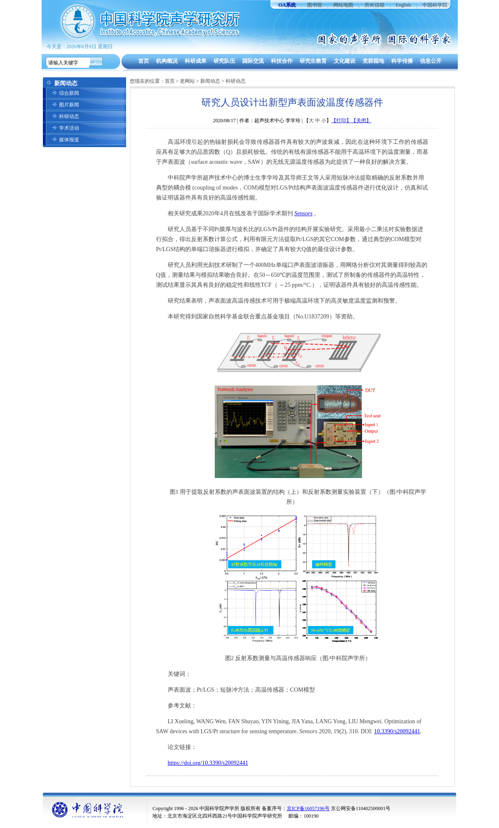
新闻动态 (210, 81)
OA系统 (287, 5)
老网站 (187, 81)
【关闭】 (361, 120)
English (403, 5)
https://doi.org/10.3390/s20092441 (208, 763)
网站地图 (343, 5)
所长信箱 (375, 5)
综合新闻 (69, 93)
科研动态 (69, 116)
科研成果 (195, 61)
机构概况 (167, 61)
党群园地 (373, 61)
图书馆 (314, 5)
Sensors (303, 213)
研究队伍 (224, 61)
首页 (143, 61)
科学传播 (402, 61)
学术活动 (69, 128)
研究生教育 (313, 61)
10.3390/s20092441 (397, 731)
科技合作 (282, 61)
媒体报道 (69, 140)
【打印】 (341, 120)
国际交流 (253, 61)
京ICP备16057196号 (308, 808)
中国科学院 (434, 5)
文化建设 (344, 61)
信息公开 (431, 61)
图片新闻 (69, 105)
